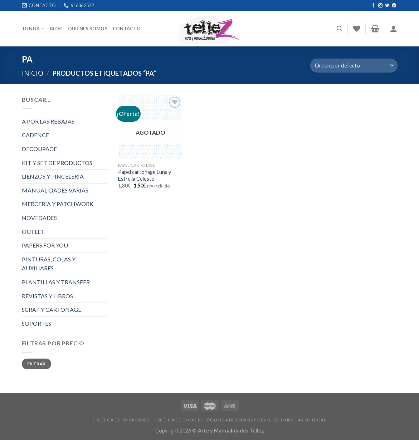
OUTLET (33, 231)
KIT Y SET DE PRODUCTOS (57, 162)
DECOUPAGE (39, 148)
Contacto (127, 28)
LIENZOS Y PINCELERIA (53, 176)
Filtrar (36, 363)
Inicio (32, 73)
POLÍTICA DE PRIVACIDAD (121, 419)
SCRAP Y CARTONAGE (51, 309)
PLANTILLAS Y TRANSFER (56, 282)
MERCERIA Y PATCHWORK (57, 203)
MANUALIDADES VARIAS (55, 190)
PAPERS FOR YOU (45, 245)
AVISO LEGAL (312, 419)
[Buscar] (339, 28)
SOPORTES (36, 323)
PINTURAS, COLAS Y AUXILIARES (48, 264)
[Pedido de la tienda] (353, 65)
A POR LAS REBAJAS (48, 121)
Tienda (33, 28)
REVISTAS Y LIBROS (47, 295)
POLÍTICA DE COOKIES (178, 419)
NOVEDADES (39, 217)
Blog (56, 28)
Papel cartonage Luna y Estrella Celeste (144, 175)
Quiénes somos (88, 28)
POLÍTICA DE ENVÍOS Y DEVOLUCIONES (250, 419)
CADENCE (35, 134)
